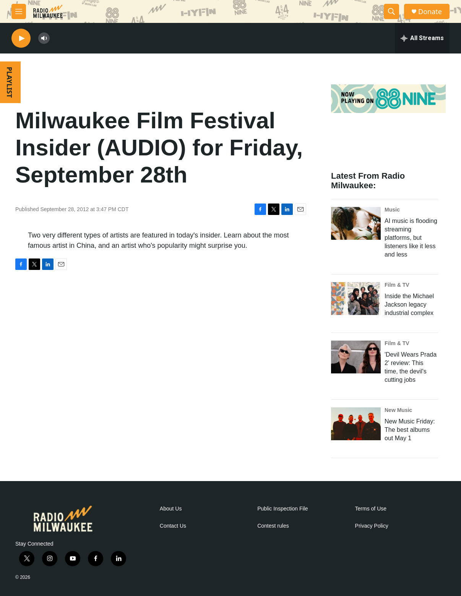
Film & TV (397, 285)
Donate (430, 12)
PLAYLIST (9, 82)
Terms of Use (370, 509)
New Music (398, 410)
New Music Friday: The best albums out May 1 (410, 429)
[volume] (43, 38)
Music (392, 210)
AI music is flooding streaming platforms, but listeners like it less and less (411, 238)
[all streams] (422, 38)
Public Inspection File (282, 509)
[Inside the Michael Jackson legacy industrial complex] (356, 298)
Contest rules (273, 526)
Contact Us (173, 526)
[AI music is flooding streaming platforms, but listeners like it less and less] (356, 223)
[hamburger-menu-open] (18, 11)
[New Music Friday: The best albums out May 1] (356, 423)
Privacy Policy (371, 526)
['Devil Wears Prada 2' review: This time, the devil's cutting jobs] (356, 357)
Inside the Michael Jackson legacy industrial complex (409, 304)
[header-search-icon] (391, 11)
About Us (171, 509)
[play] (21, 38)
